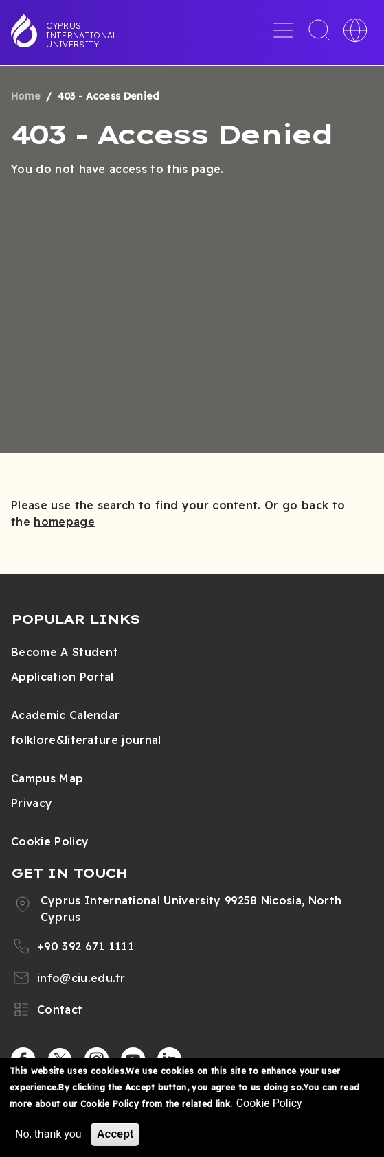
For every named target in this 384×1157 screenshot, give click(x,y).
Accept (115, 1134)
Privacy (31, 803)
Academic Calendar (65, 715)
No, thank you (48, 1134)
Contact (59, 1009)
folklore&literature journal (86, 740)
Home (26, 96)
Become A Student (64, 652)
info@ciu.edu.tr (81, 978)
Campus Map (47, 778)
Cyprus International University (81, 35)
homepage (64, 521)
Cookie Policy (50, 841)
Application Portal (62, 676)
